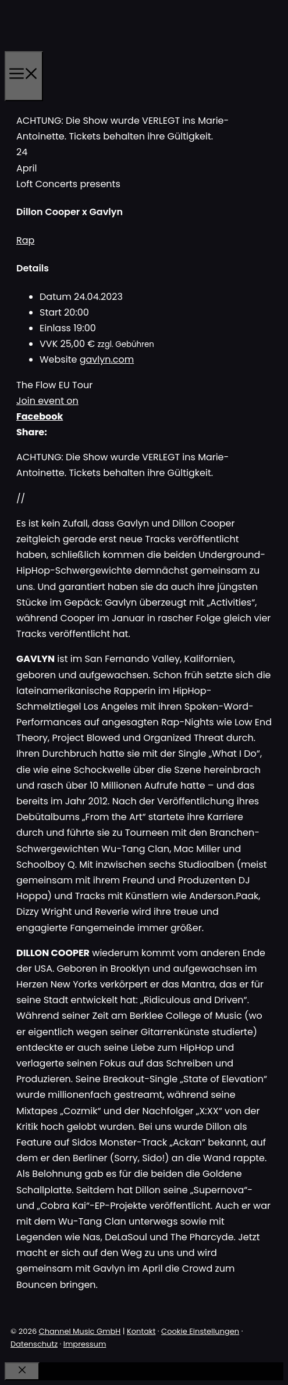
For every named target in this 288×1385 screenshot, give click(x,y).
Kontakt (141, 1331)
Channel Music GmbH (80, 1331)
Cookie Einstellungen (200, 1331)
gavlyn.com (107, 359)
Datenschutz (34, 1344)
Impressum (84, 1344)
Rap (25, 240)
